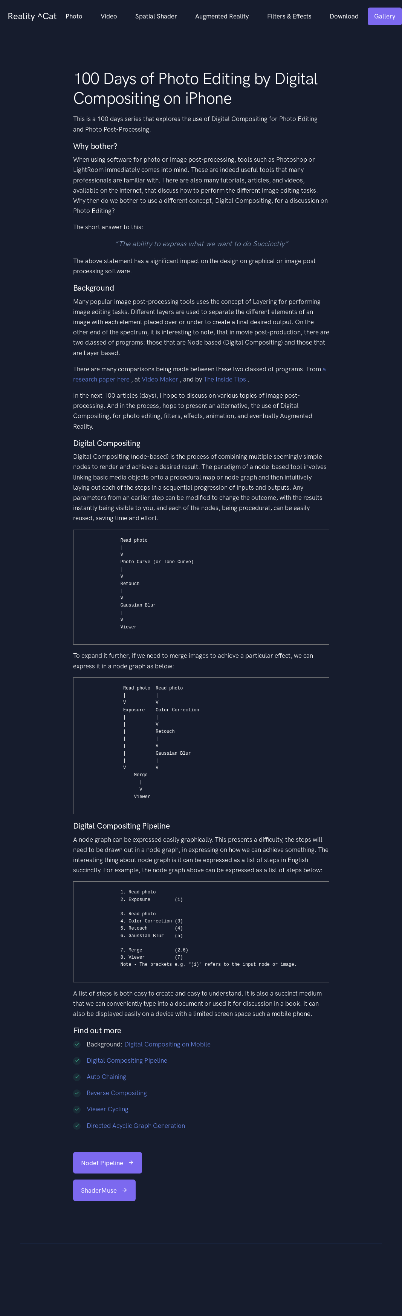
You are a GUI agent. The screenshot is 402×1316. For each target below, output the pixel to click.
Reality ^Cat (32, 16)
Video (109, 16)
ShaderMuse (104, 1190)
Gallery (385, 16)
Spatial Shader (156, 16)
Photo (74, 16)
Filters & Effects (289, 16)
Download (344, 16)
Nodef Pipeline (107, 1163)
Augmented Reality (222, 16)
